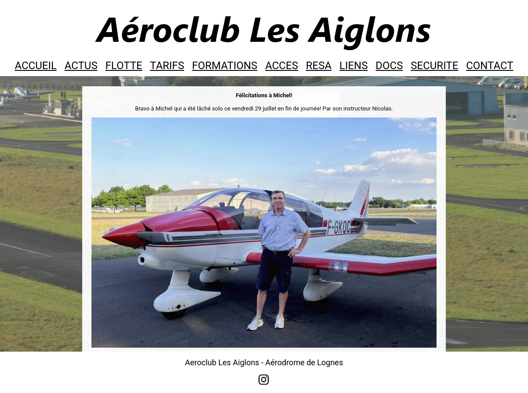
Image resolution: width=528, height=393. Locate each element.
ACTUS (81, 65)
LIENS (353, 65)
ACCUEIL (35, 65)
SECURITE (434, 65)
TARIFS (167, 65)
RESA (318, 65)
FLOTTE (124, 65)
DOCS (389, 65)
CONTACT (489, 65)
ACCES (281, 65)
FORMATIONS (225, 65)
